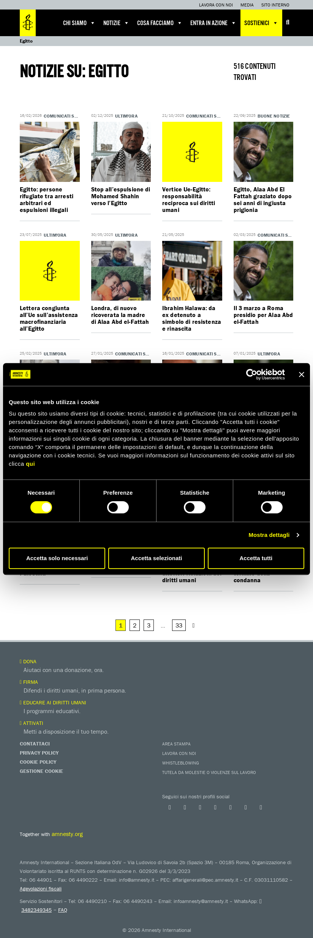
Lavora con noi (216, 5)
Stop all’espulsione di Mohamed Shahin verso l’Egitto (121, 196)
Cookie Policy (38, 761)
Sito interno (275, 5)
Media (247, 5)
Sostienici (261, 23)
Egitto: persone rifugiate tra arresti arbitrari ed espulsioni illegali (46, 199)
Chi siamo (79, 23)
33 (178, 625)
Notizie (116, 23)
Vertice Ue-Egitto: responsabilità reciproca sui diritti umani (188, 199)
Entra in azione (213, 23)
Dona (28, 661)
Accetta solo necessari (57, 558)
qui (30, 463)
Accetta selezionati (156, 558)
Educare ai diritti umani (53, 702)
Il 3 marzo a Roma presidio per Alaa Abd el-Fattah (263, 314)
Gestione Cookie (41, 771)
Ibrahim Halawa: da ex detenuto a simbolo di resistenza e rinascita (191, 318)
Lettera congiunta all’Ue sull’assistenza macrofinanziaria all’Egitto (49, 318)
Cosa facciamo (160, 23)
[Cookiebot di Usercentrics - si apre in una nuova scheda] (251, 374)
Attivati (31, 723)
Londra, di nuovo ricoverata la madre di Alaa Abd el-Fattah (120, 314)
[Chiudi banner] (301, 374)
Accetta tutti (255, 558)
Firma (29, 681)
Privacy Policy (39, 752)
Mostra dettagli (268, 535)
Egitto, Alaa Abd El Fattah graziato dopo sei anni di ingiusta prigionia (263, 199)
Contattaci (35, 743)
